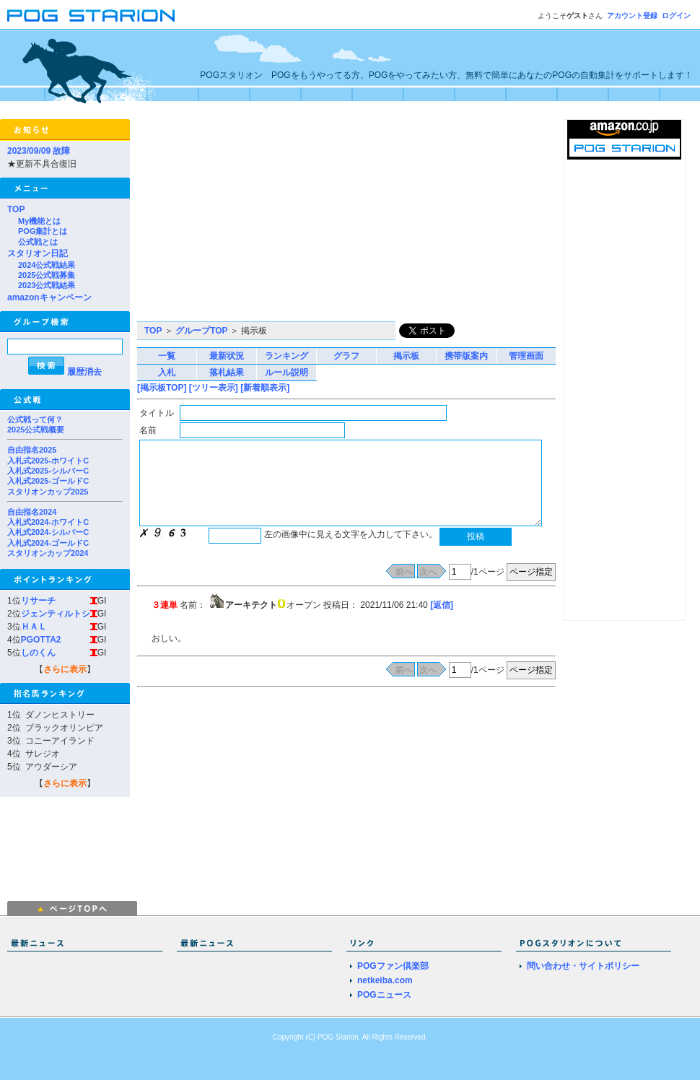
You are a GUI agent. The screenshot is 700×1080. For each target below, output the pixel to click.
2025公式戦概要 (35, 429)
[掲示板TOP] (161, 388)
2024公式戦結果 (46, 265)
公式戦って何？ (35, 419)
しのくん (38, 653)
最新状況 (226, 356)
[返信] (441, 605)
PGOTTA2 (41, 640)
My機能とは (39, 221)
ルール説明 (286, 372)
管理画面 (526, 356)
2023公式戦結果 (46, 285)
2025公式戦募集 (46, 275)
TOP (16, 209)
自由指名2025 (31, 449)
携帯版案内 (466, 356)
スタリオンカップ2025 (47, 491)
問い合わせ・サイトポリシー (583, 966)
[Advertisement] (300, 220)
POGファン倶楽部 (393, 966)
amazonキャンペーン (49, 297)
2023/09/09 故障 (38, 151)
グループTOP (201, 331)
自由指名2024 (31, 512)
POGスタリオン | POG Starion (91, 15)
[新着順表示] (264, 388)
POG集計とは (42, 231)
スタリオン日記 (37, 253)
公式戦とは (38, 242)
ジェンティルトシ (55, 614)
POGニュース (384, 995)
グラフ (346, 356)
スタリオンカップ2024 (47, 553)
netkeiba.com (385, 980)
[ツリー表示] (213, 388)
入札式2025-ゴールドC (48, 480)
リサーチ (38, 601)
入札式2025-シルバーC (48, 470)
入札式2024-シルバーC (48, 532)
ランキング (286, 356)
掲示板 (406, 356)
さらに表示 (65, 669)
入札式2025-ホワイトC (48, 460)
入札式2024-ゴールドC (48, 543)
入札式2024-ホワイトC (48, 522)
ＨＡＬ (34, 627)
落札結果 (226, 372)
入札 (166, 372)
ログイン (676, 15)
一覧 (166, 356)
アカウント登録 (632, 15)
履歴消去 (84, 372)
